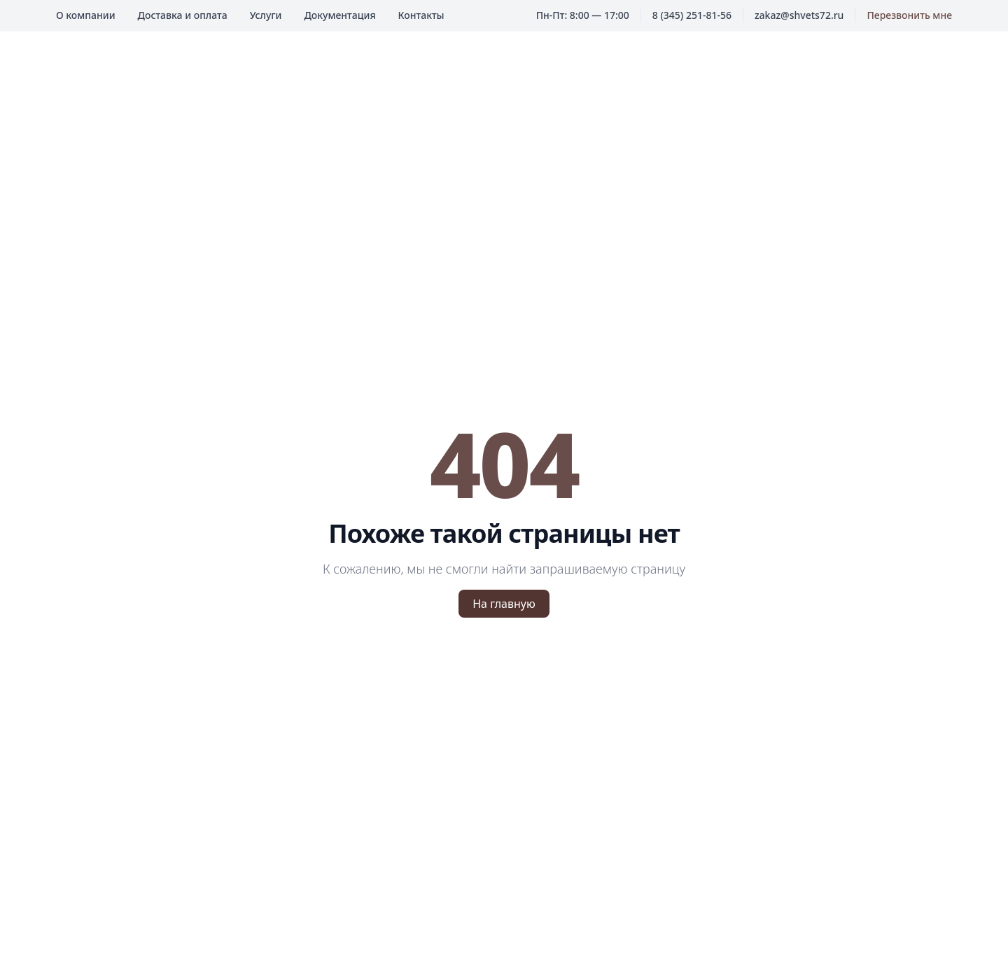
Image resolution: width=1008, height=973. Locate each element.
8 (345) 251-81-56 (692, 15)
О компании (85, 15)
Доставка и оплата (182, 15)
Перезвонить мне (909, 15)
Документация (339, 15)
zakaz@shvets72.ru (799, 15)
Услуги (266, 15)
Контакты (421, 15)
